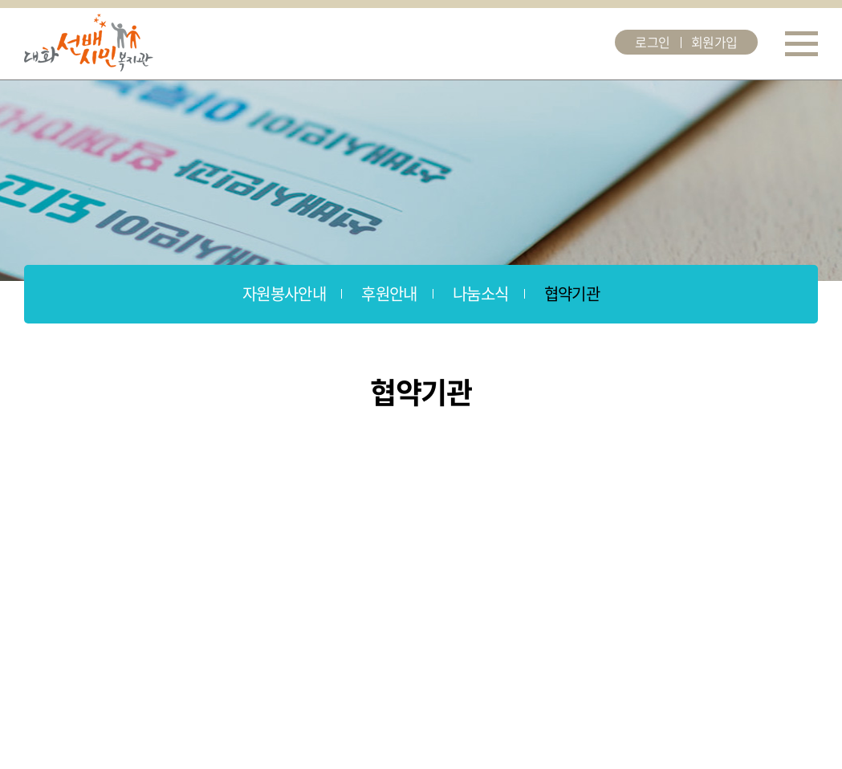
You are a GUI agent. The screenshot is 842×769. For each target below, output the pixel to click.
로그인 (652, 41)
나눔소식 (481, 293)
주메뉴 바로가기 (0, 0)
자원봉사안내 (284, 293)
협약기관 (572, 293)
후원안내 (389, 293)
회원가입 (714, 41)
